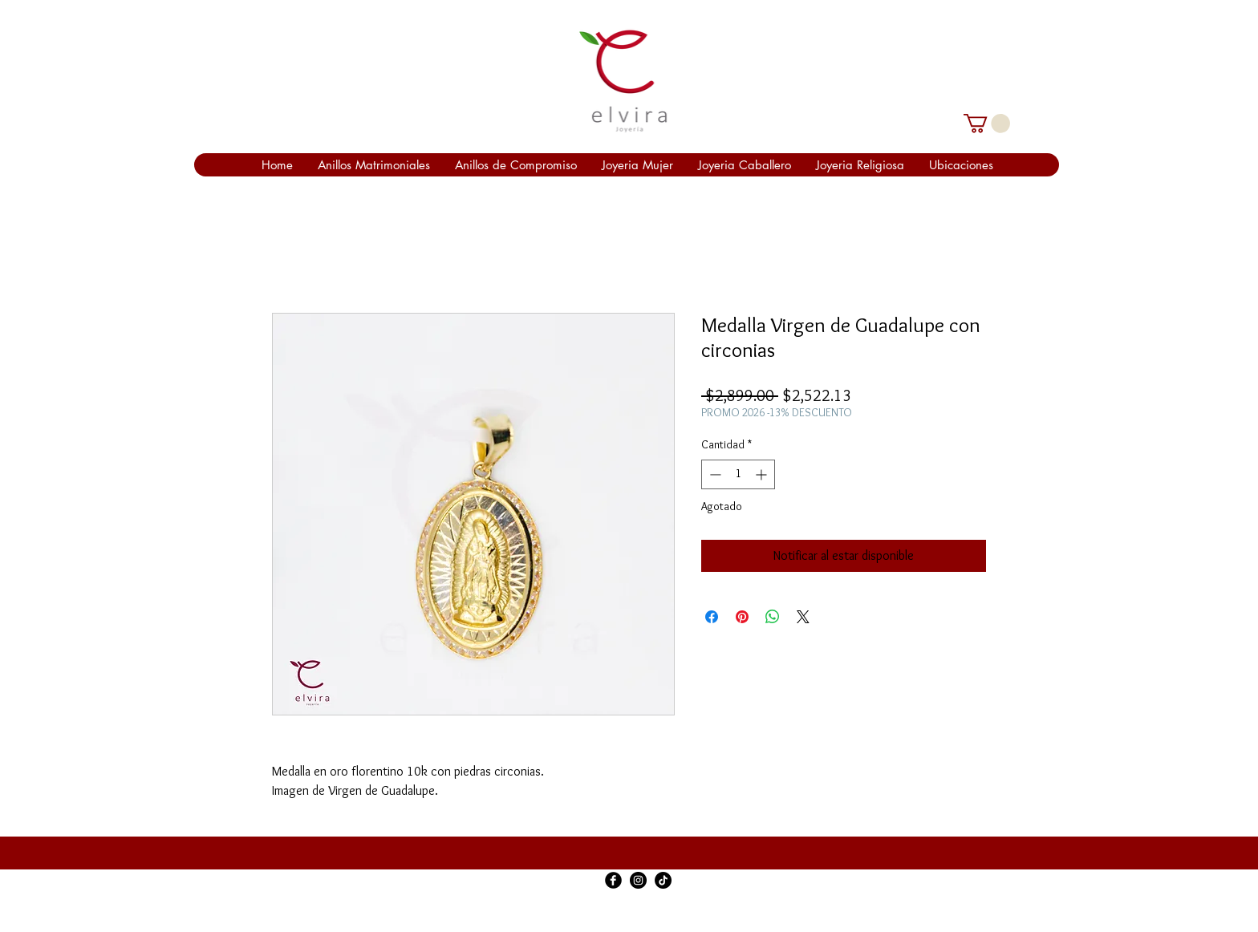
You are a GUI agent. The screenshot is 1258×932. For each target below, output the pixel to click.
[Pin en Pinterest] (742, 616)
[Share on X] (803, 616)
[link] (987, 123)
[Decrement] (714, 474)
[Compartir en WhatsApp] (772, 616)
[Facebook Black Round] (613, 880)
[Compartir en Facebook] (711, 616)
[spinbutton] (738, 474)
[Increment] (763, 474)
